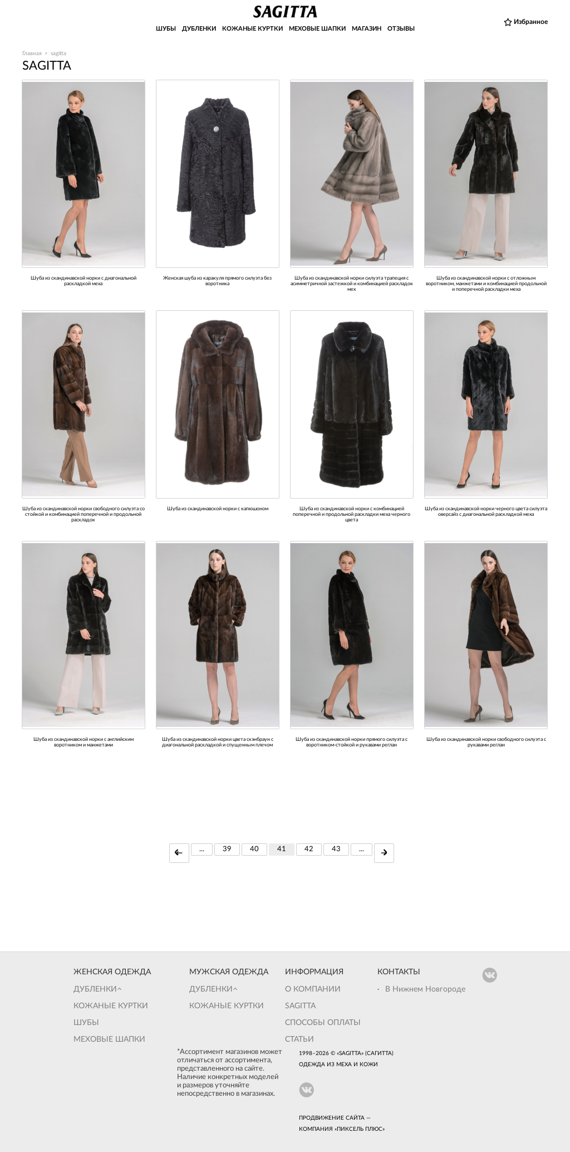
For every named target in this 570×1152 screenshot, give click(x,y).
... (201, 849)
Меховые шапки (109, 1039)
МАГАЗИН (366, 29)
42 (308, 849)
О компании (313, 989)
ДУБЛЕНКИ (199, 29)
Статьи (299, 1039)
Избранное (531, 21)
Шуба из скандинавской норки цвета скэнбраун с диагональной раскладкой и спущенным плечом (217, 742)
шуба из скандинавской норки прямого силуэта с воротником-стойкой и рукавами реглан (351, 742)
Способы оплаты (323, 1023)
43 (336, 849)
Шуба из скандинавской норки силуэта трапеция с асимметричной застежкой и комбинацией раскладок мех (352, 284)
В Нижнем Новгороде (425, 989)
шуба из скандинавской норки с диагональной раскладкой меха (83, 281)
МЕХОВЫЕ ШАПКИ (317, 29)
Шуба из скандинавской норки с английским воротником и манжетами (83, 742)
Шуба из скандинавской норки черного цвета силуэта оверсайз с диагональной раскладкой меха (486, 511)
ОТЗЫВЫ (401, 29)
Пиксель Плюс (359, 1129)
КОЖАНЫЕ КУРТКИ (252, 29)
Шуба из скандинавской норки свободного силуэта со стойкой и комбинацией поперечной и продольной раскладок (83, 514)
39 (227, 849)
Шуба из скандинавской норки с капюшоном (217, 508)
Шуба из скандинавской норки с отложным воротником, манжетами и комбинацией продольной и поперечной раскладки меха (486, 284)
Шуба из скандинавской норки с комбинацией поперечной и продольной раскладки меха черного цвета (351, 514)
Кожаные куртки (110, 1006)
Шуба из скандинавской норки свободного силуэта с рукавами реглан (486, 742)
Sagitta (300, 1006)
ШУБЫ (166, 29)
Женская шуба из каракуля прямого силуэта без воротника (217, 281)
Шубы (86, 1023)
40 (254, 849)
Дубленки (95, 989)
